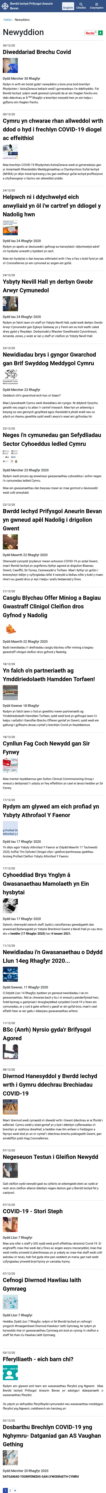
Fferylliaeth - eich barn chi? (38, 1359)
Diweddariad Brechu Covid (37, 52)
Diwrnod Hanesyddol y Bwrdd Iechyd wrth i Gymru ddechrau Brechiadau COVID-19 (50, 1085)
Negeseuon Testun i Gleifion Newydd (50, 1156)
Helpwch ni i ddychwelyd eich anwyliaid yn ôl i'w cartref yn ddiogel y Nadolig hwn (52, 205)
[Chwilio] (81, 6)
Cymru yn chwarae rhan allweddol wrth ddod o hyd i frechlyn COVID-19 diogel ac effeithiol (53, 129)
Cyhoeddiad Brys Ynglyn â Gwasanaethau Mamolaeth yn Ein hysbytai (46, 883)
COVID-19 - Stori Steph (33, 1211)
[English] (68, 6)
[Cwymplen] (96, 6)
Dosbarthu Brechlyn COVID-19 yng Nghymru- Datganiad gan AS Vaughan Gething (52, 1436)
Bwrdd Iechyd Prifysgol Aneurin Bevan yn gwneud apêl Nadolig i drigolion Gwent (52, 520)
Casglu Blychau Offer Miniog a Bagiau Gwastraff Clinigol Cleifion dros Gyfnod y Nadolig (52, 606)
